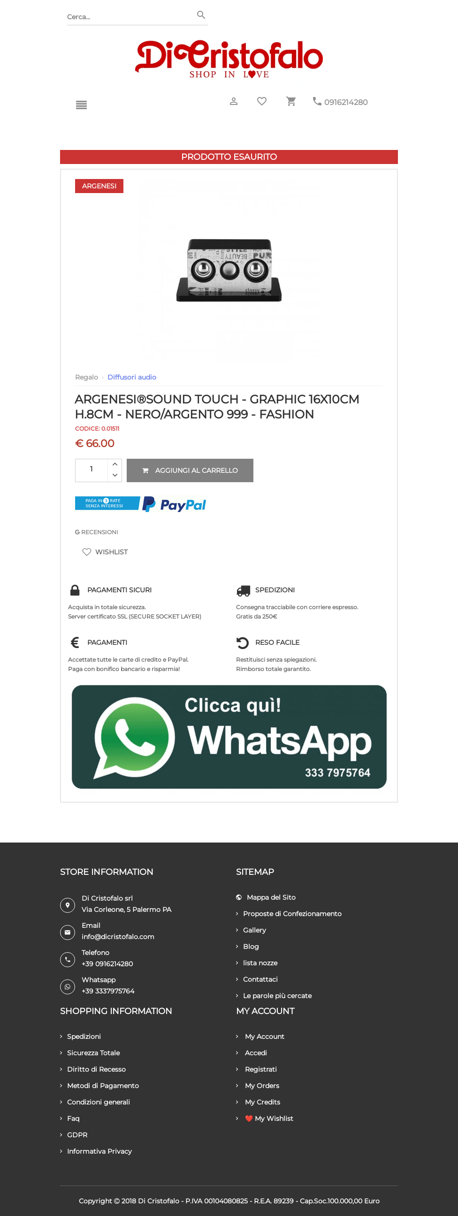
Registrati (256, 1069)
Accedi (251, 1053)
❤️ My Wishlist (264, 1118)
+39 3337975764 (108, 991)
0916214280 (346, 102)
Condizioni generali (95, 1102)
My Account (260, 1036)
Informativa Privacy (96, 1151)
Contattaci (257, 979)
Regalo (86, 377)
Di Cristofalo (158, 1201)
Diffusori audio (131, 377)
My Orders (257, 1086)
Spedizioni (80, 1036)
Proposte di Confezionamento (289, 914)
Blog (247, 946)
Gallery (251, 930)
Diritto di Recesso (93, 1069)
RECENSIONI (96, 532)
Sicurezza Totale (90, 1053)
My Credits (258, 1102)
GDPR (73, 1135)
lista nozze (256, 963)
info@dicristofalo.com (118, 937)
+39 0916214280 (107, 964)
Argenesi (99, 186)
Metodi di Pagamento (99, 1086)
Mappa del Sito (266, 897)
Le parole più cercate (274, 996)
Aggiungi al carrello (190, 470)
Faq (69, 1118)
